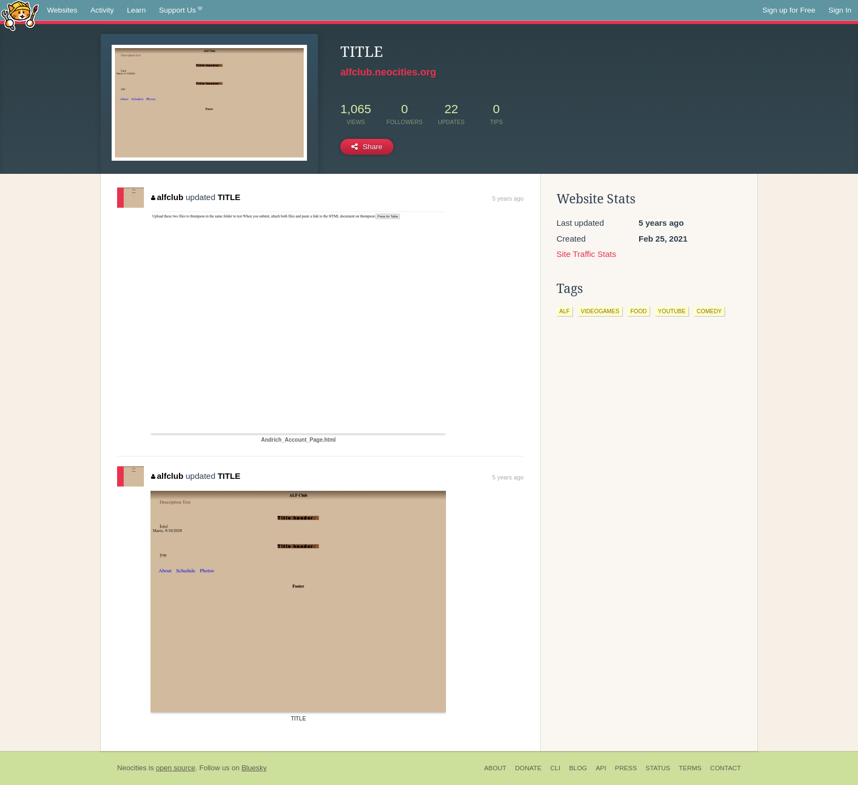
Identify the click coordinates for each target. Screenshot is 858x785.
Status (658, 768)
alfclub (167, 197)
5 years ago (508, 198)
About (495, 768)
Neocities (132, 768)
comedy (709, 311)
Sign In (839, 10)
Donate (528, 768)
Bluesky (253, 768)
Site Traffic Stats (586, 254)
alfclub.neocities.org (388, 72)
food (638, 311)
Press (626, 768)
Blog (578, 768)
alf (564, 311)
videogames (600, 311)
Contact (725, 768)
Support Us (180, 10)
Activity (102, 10)
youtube (672, 311)
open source (175, 768)
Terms (690, 768)
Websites (62, 10)
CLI (555, 768)
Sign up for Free (788, 10)
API (601, 768)
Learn (136, 10)
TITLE (229, 197)
